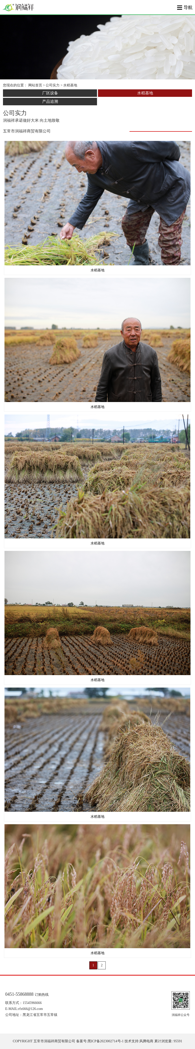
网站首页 (35, 85)
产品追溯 (50, 101)
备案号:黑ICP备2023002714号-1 (100, 1041)
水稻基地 (145, 93)
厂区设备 (50, 93)
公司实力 (53, 85)
